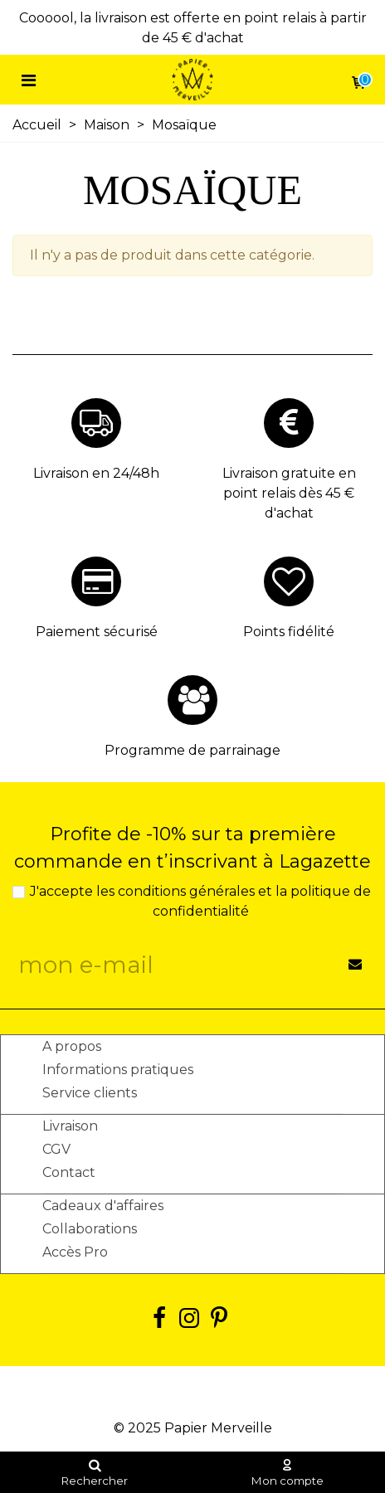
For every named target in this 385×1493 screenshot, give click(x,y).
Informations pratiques (117, 1069)
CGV (56, 1149)
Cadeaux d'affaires (102, 1205)
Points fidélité (288, 632)
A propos (71, 1046)
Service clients (89, 1093)
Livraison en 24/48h (96, 473)
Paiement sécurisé (97, 632)
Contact (68, 1172)
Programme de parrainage (192, 750)
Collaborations (89, 1229)
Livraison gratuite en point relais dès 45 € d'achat (289, 493)
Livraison (70, 1126)
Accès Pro (75, 1252)
